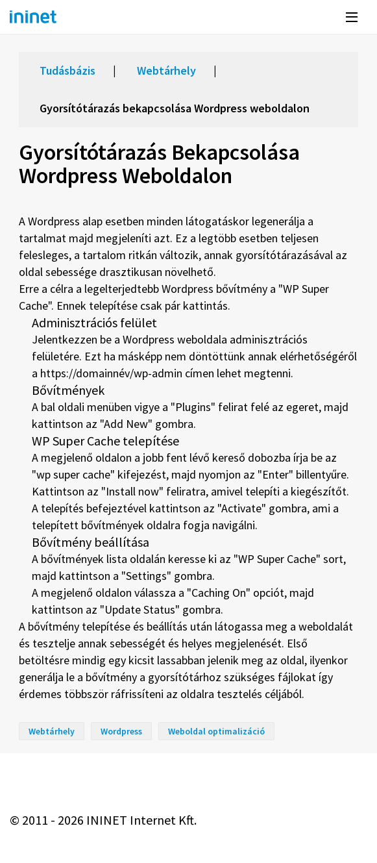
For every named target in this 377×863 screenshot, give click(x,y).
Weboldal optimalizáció (216, 731)
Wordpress (121, 731)
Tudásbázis (67, 70)
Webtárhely (166, 70)
